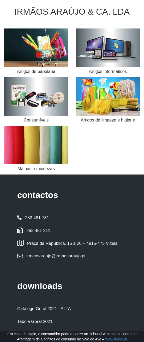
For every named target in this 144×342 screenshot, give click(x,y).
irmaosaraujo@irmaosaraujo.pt (56, 255)
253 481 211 (38, 230)
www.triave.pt (116, 339)
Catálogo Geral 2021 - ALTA (44, 308)
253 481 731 (37, 217)
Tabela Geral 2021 (34, 321)
